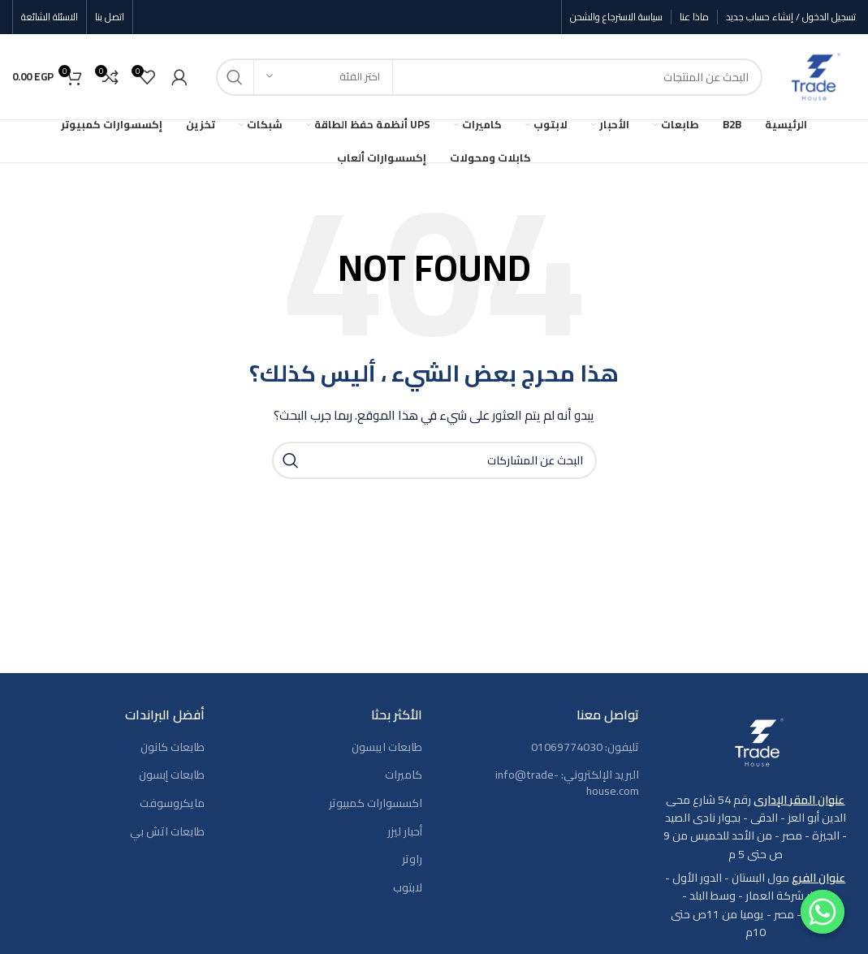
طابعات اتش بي (167, 832)
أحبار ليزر (404, 832)
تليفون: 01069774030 (585, 748)
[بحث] (489, 77)
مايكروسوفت (172, 804)
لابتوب (407, 888)
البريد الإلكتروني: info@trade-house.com (567, 783)
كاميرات (403, 775)
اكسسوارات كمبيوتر (375, 804)
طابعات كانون (172, 748)
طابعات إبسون (172, 775)
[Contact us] (822, 912)
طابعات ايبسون (387, 748)
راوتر (412, 860)
